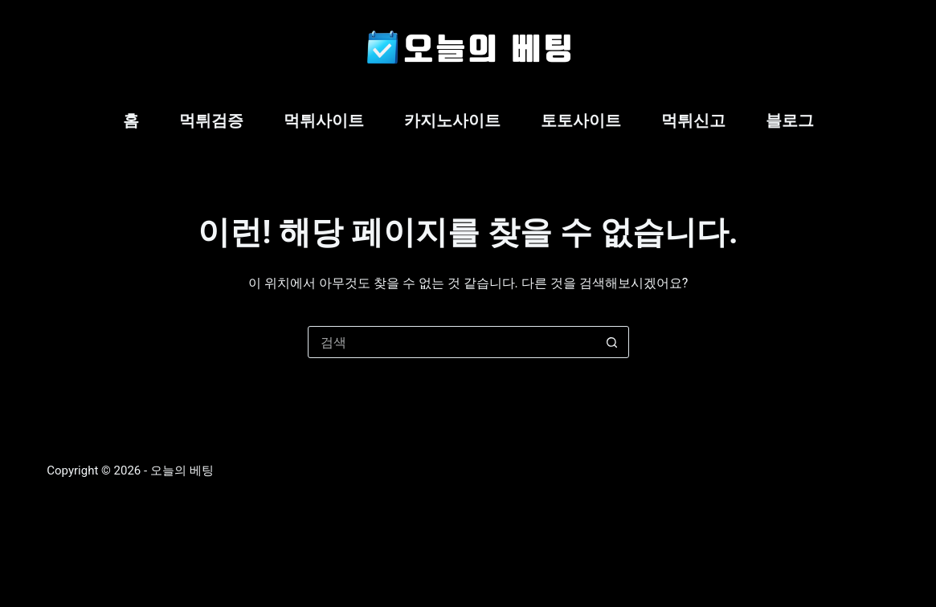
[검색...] (452, 342)
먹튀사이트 (324, 120)
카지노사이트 (452, 120)
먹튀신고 (693, 120)
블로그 (790, 120)
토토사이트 (581, 120)
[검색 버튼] (612, 342)
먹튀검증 (211, 120)
